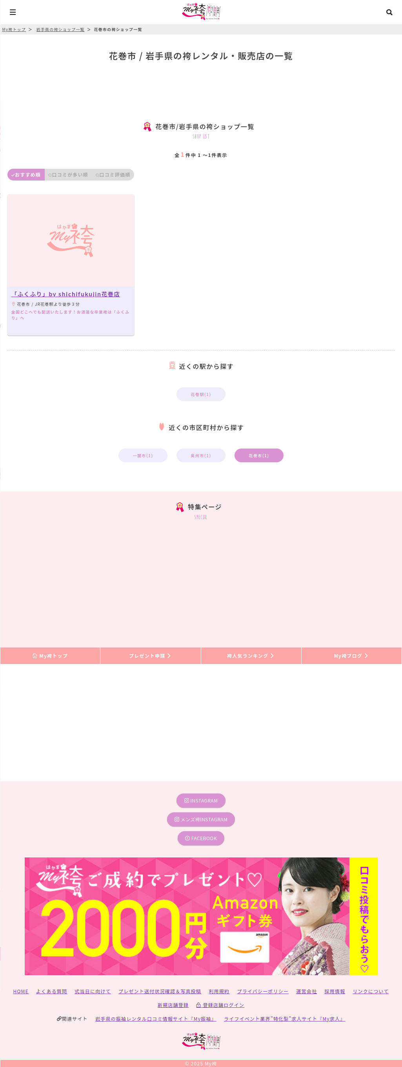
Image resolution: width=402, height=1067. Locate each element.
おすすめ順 (26, 174)
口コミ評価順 (113, 174)
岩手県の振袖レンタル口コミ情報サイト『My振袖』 (155, 1018)
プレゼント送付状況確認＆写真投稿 (159, 991)
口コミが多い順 (68, 174)
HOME (21, 991)
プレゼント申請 (150, 655)
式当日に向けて (93, 991)
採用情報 (334, 991)
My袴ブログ (351, 655)
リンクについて (371, 991)
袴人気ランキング (251, 655)
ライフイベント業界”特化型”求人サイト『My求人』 (284, 1018)
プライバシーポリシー (263, 991)
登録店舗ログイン (220, 1004)
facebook (201, 838)
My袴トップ (50, 655)
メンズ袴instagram (201, 819)
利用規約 (219, 991)
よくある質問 (51, 991)
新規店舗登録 (173, 1004)
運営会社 (306, 991)
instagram (201, 800)
